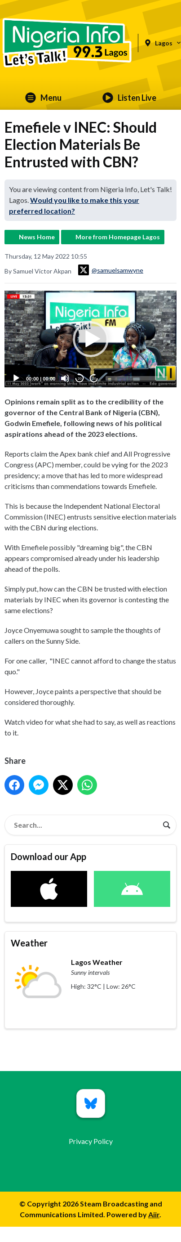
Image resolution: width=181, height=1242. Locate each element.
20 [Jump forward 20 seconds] (94, 379)
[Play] (16, 378)
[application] (90, 339)
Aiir (153, 1214)
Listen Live (129, 97)
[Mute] (65, 378)
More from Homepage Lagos (117, 237)
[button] (91, 339)
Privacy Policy (91, 1141)
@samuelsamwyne (110, 270)
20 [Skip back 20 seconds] (80, 379)
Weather (29, 942)
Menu (43, 97)
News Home (37, 237)
